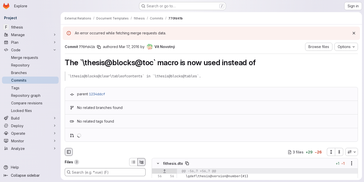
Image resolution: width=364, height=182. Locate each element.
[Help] (30, 167)
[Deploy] (30, 125)
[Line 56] (157, 176)
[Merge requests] (30, 57)
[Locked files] (30, 110)
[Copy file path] (187, 164)
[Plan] (30, 42)
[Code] (30, 49)
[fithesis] (30, 27)
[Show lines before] (164, 171)
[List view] (133, 162)
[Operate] (30, 133)
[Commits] (30, 80)
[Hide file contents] (158, 164)
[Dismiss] (354, 33)
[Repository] (30, 65)
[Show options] (352, 164)
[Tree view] (142, 162)
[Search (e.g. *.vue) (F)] (105, 172)
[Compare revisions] (30, 102)
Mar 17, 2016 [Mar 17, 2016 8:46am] (129, 46)
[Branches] (30, 72)
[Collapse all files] (339, 152)
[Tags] (30, 87)
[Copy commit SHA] (99, 47)
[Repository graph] (30, 95)
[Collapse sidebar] (30, 175)
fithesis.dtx (173, 163)
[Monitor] (30, 140)
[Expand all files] (331, 152)
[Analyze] (30, 148)
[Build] (30, 118)
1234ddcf (97, 94)
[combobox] (351, 152)
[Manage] (30, 34)
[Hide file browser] (69, 152)
